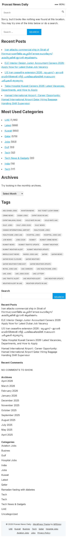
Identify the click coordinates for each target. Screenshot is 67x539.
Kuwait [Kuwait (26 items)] (32, 240)
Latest (8, 125)
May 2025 (6, 429)
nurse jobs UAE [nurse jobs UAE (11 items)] (30, 254)
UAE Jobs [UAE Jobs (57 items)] (7, 274)
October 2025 (9, 410)
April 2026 (7, 380)
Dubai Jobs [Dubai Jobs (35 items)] (22, 215)
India (7, 163)
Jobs (7, 141)
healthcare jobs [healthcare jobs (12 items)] (42, 230)
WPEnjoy (57, 524)
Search (5, 290)
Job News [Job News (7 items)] (7, 240)
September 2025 (10, 415)
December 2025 (10, 400)
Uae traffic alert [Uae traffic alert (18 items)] (11, 279)
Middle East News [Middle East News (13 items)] (11, 254)
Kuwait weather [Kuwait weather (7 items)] (50, 245)
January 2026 (9, 395)
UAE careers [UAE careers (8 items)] (27, 269)
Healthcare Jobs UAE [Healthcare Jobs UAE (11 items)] (12, 235)
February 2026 (9, 390)
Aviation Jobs (8, 445)
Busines (5, 450)
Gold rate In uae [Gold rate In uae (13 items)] (32, 220)
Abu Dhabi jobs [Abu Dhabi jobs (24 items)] (10, 211)
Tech (7, 152)
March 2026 (8, 385)
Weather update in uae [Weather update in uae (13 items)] (36, 283)
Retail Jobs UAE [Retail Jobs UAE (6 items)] (10, 269)
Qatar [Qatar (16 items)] (44, 254)
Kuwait (8, 130)
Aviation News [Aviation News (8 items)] (27, 211)
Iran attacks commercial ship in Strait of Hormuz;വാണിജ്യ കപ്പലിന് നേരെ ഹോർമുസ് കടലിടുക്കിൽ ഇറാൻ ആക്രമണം (26, 53)
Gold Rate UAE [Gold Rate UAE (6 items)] (51, 220)
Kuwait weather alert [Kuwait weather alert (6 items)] (13, 249)
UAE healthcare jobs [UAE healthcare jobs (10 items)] (46, 269)
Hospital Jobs (9, 460)
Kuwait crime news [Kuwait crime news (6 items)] (48, 240)
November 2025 (10, 405)
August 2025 (8, 420)
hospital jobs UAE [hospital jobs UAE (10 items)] (52, 235)
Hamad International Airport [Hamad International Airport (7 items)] (16, 230)
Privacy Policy (44, 533)
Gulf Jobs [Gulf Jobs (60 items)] (7, 225)
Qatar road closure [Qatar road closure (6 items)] (12, 259)
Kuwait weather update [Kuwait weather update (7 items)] (38, 249)
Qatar (8, 136)
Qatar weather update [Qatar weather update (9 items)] (40, 264)
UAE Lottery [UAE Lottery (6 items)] (38, 274)
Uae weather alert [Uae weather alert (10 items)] (31, 279)
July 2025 (6, 424)
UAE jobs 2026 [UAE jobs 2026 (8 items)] (22, 274)
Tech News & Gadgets (17, 158)
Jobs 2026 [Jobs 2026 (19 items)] (20, 240)
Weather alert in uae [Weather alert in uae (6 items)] (12, 283)
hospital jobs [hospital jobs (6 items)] (33, 235)
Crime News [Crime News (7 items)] (8, 215)
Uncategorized (9, 514)
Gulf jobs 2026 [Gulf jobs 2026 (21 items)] (23, 225)
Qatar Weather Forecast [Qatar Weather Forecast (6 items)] (14, 264)
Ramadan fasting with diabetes (18, 489)
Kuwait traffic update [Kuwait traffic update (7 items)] (29, 245)
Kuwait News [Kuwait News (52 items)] (9, 245)
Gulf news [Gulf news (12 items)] (40, 225)
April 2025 (7, 434)
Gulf (7, 147)
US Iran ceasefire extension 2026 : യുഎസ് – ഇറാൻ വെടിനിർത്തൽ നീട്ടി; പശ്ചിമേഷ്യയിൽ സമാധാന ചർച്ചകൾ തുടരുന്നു (32, 76)
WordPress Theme (41, 524)
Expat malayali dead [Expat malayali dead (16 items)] (12, 220)
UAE (7, 119)
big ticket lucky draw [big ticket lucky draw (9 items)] (48, 211)
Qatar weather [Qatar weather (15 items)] (32, 259)
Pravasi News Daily (15, 4)
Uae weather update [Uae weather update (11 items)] (54, 279)
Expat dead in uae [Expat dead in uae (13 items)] (40, 215)
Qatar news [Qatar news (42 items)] (56, 254)
